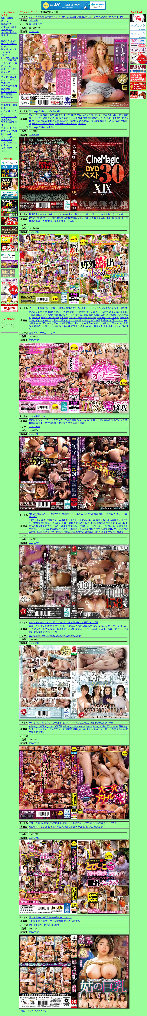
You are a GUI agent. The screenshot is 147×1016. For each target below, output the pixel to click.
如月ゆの (56, 827)
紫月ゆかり (86, 312)
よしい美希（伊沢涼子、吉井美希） (52, 520)
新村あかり (45, 320)
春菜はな (91, 317)
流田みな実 (69, 532)
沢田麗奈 (89, 532)
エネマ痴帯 (34, 426)
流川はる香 (106, 629)
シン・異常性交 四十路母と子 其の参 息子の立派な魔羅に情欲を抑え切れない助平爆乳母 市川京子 (77, 17)
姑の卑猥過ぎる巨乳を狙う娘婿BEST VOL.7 (50, 917)
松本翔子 (71, 523)
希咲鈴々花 (104, 626)
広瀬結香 (54, 317)
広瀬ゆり (117, 523)
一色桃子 (93, 526)
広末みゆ (77, 921)
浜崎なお (97, 729)
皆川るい (73, 317)
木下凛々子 (64, 529)
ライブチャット (9, 142)
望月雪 (69, 729)
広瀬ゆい (105, 315)
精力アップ (6, 139)
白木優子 (74, 315)
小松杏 (53, 218)
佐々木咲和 (37, 118)
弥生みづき (34, 218)
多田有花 (123, 526)
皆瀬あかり (102, 317)
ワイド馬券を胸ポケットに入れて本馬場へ (9, 80)
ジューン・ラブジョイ (51, 420)
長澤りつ (40, 221)
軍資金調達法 (7, 122)
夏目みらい (105, 121)
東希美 (104, 529)
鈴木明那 (36, 121)
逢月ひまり (120, 218)
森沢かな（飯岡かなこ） (50, 312)
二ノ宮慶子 (75, 320)
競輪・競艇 (11, 105)
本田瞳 (106, 326)
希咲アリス (98, 312)
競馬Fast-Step (7, 97)
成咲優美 (59, 921)
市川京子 (33, 20)
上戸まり (117, 629)
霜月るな (38, 326)
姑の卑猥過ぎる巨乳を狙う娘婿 (44, 925)
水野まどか (64, 115)
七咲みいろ (106, 320)
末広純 (60, 218)
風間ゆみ (79, 532)
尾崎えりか (78, 218)
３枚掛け (5, 55)
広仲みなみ (87, 320)
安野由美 (86, 520)
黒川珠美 (56, 118)
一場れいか (83, 526)
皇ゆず (66, 312)
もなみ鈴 (54, 115)
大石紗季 (49, 532)
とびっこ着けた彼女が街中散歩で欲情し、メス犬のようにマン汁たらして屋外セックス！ (72, 823)
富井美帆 (64, 317)
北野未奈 (33, 312)
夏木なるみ (34, 420)
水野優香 (36, 523)
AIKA (31, 520)
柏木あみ (88, 323)
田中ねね (58, 323)
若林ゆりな (48, 123)
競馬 (3, 105)
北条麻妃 (54, 529)
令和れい (117, 118)
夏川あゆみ (99, 218)
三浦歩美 (63, 526)
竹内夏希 (95, 121)
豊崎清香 (44, 529)
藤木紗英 (44, 115)
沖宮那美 (40, 532)
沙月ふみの (52, 526)
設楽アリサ (59, 729)
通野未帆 (112, 529)
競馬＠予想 (6, 24)
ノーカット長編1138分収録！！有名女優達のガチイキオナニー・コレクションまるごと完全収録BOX (78, 308)
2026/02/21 (34, 31)
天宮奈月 (86, 115)
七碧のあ (107, 118)
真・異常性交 (35, 24)
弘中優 (96, 320)
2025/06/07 (34, 340)
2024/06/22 (34, 743)
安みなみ (73, 626)
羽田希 (32, 532)
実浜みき (72, 526)
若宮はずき (34, 320)
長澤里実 (116, 121)
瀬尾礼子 (59, 532)
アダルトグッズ (9, 137)
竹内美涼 (68, 326)
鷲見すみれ (65, 629)
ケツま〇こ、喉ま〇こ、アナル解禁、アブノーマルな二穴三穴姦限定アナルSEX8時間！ (72, 723)
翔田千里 (110, 218)
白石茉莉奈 (113, 526)
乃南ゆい (47, 118)
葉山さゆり (94, 529)
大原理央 (33, 921)
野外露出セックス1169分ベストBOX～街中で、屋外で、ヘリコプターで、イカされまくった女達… (77, 214)
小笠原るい (92, 626)
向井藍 (109, 523)
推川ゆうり (64, 315)
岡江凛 (41, 921)
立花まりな (71, 123)
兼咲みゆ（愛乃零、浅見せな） (75, 121)
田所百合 (67, 323)
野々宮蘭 (54, 121)
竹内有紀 (98, 532)
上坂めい (56, 320)
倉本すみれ (88, 326)
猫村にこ (97, 323)
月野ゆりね (55, 523)
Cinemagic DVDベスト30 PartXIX (44, 111)
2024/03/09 (34, 932)
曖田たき (124, 317)
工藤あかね (60, 123)
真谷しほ (33, 626)
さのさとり (67, 118)
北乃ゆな (114, 315)
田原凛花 (95, 315)
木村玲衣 (74, 529)
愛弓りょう (75, 520)
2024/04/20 (34, 838)
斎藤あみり (57, 326)
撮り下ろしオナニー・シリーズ (44, 333)
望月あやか (113, 317)
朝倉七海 (87, 118)
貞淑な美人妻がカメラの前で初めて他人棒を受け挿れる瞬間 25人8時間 (63, 622)
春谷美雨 (101, 523)
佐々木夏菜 (41, 526)
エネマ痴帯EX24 (37, 416)
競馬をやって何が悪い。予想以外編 (9, 44)
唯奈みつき (117, 323)
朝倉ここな (75, 312)
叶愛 (64, 523)
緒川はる (107, 323)
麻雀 (3, 108)
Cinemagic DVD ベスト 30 (41, 127)
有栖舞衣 (68, 218)
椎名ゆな (107, 532)
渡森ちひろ (97, 118)
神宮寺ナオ (115, 520)
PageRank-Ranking (9, 58)
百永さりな (48, 323)
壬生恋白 (77, 118)
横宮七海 (44, 218)
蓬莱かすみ (37, 123)
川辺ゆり (82, 123)
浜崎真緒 (113, 726)
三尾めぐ (64, 626)
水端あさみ (53, 629)
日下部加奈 (118, 532)
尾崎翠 (105, 726)
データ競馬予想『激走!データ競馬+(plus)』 (9, 63)
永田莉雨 (82, 317)
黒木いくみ (48, 729)
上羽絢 (94, 520)
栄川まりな (41, 423)
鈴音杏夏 (107, 115)
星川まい (65, 320)
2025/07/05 (34, 232)
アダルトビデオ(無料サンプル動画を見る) (9, 131)
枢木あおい (115, 326)
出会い (4, 145)
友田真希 (84, 529)
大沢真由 (72, 423)
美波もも (98, 326)
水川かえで (78, 323)
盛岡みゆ (76, 420)
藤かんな (102, 526)
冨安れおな (117, 320)
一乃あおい (122, 529)
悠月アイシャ (35, 729)
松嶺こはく (96, 115)
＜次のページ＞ (41, 1011)
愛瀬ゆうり (50, 221)
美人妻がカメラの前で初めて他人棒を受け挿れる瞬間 (55, 635)
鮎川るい (68, 921)
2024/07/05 (34, 643)
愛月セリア (96, 420)
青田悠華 (82, 626)
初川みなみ (81, 523)
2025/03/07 (34, 543)
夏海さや (45, 317)
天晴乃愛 (116, 115)
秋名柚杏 (63, 423)
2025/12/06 (34, 134)
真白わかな (119, 420)
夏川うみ (91, 523)
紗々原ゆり (109, 312)
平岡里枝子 (34, 529)
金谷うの (36, 629)
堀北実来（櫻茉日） (67, 221)
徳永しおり (34, 115)
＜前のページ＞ (26, 1011)
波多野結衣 (85, 315)
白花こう (47, 326)
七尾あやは (75, 115)
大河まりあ (108, 729)
